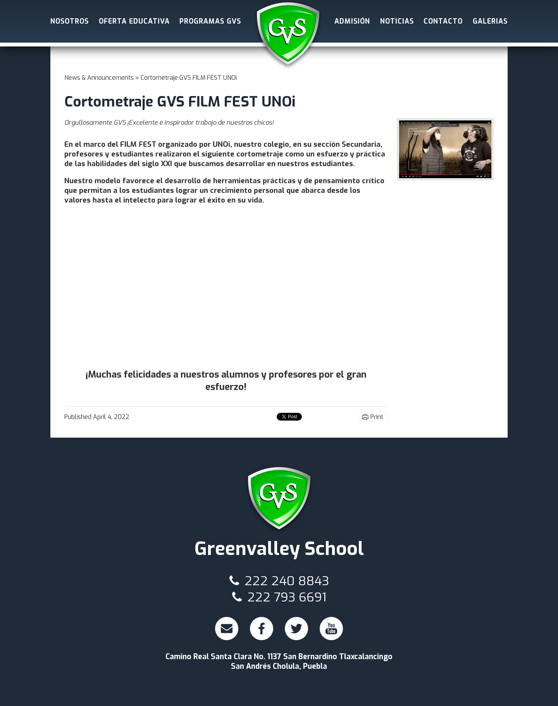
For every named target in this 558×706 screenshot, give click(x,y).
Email (227, 631)
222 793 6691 (279, 597)
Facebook (262, 631)
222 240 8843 (279, 581)
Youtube (332, 631)
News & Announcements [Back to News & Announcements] (99, 78)
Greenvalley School (288, 35)
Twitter (297, 631)
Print (376, 417)
